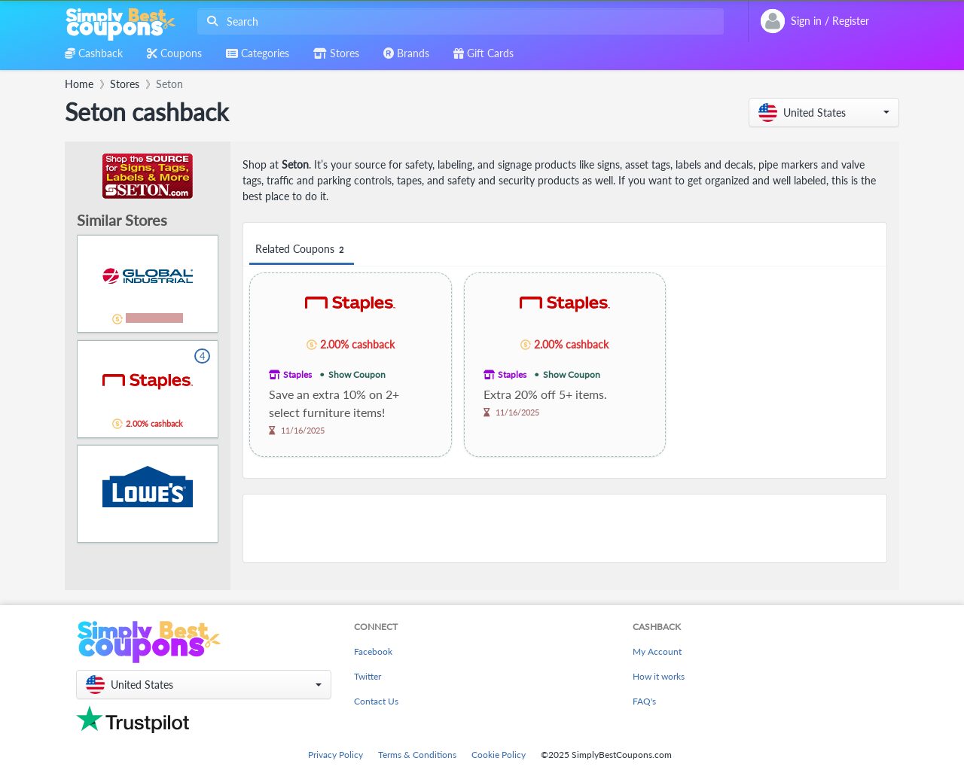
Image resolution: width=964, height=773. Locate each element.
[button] (824, 112)
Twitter (367, 676)
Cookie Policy (498, 754)
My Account (657, 651)
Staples (297, 374)
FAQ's (644, 701)
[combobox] (457, 21)
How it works (659, 676)
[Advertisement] (564, 528)
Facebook (373, 651)
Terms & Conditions (417, 754)
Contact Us (376, 701)
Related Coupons (301, 249)
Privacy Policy (335, 754)
